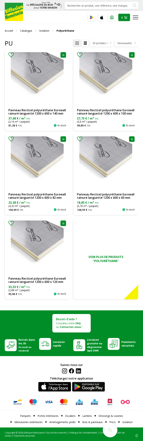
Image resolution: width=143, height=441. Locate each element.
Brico (112, 422)
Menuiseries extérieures (28, 422)
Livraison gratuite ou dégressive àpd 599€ (94, 345)
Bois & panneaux (92, 422)
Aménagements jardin (62, 422)
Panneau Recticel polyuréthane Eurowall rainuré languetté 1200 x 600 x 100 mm (105, 111)
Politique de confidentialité (83, 432)
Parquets (25, 416)
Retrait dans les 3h (26, 345)
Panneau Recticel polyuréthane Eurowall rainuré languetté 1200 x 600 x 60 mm (105, 196)
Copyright (10, 432)
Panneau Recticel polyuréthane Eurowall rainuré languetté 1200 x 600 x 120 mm (37, 280)
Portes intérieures (48, 416)
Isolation (127, 422)
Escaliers (70, 416)
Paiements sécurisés (128, 343)
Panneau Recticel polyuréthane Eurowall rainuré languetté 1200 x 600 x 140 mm (37, 111)
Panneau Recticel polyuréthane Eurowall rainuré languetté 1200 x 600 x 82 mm (37, 196)
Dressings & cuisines (111, 416)
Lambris (87, 416)
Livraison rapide (59, 343)
